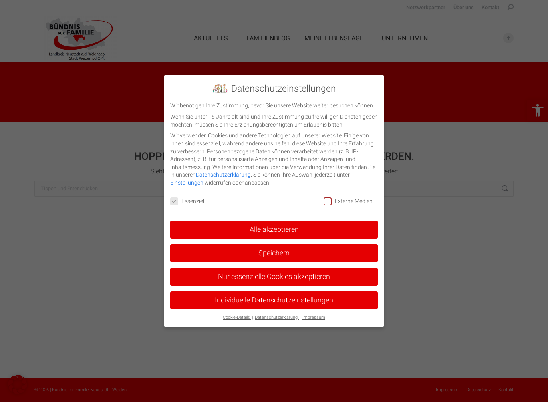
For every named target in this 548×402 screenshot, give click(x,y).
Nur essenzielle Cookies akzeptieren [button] (274, 276)
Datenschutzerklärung (223, 174)
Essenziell (187, 201)
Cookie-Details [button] (237, 317)
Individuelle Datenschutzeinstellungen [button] (274, 300)
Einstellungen (186, 182)
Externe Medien (348, 201)
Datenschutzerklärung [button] (277, 317)
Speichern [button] (274, 253)
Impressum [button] (313, 317)
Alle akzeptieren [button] (274, 229)
